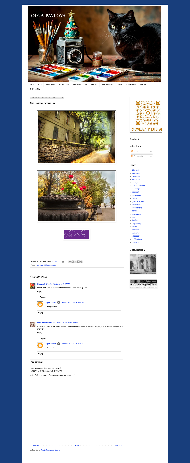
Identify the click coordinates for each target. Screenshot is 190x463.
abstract (135, 192)
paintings (135, 170)
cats (133, 217)
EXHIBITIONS (107, 84)
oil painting (136, 223)
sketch (134, 226)
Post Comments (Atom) (50, 450)
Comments (137, 156)
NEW (32, 84)
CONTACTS (35, 89)
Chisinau (47, 265)
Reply (39, 292)
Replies (43, 297)
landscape (136, 189)
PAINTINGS (50, 84)
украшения (136, 204)
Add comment (37, 362)
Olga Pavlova (50, 303)
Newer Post (35, 445)
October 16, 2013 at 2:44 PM (72, 303)
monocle (135, 242)
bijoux (134, 198)
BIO (40, 84)
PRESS (143, 84)
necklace (135, 230)
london (135, 220)
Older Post (118, 445)
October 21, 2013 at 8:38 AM (72, 344)
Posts (134, 152)
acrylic (134, 211)
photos (53, 265)
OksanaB (41, 284)
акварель (136, 176)
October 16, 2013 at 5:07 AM (58, 284)
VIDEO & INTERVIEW (126, 84)
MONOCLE (64, 84)
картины (136, 179)
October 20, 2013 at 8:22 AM (66, 322)
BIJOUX (94, 84)
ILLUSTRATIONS (80, 84)
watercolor (136, 173)
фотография (138, 201)
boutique (135, 183)
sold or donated (138, 186)
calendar (40, 265)
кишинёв (136, 233)
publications (137, 239)
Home (76, 445)
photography (137, 208)
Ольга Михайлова (45, 322)
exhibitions (136, 195)
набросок (136, 236)
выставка (136, 214)
